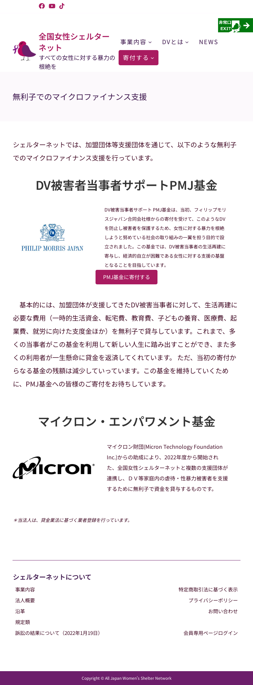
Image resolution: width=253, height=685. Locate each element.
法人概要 (25, 600)
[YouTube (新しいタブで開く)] (52, 6)
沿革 (20, 611)
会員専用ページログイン (210, 632)
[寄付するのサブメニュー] (152, 57)
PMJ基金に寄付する (126, 277)
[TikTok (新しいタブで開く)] (61, 6)
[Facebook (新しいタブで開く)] (42, 6)
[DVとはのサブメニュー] (187, 41)
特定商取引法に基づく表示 (208, 589)
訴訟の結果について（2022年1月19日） (59, 632)
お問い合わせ (223, 611)
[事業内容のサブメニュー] (150, 41)
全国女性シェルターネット (74, 41)
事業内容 (25, 589)
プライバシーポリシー (213, 600)
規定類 (22, 621)
